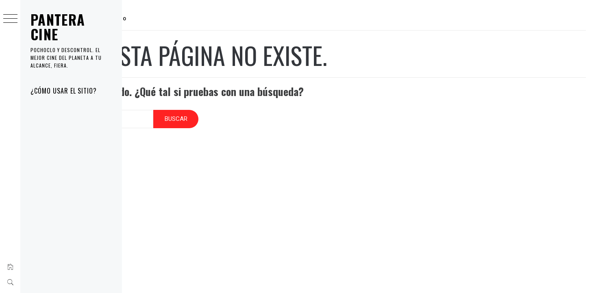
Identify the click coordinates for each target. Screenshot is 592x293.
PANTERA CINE (57, 26)
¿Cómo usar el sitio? (63, 91)
